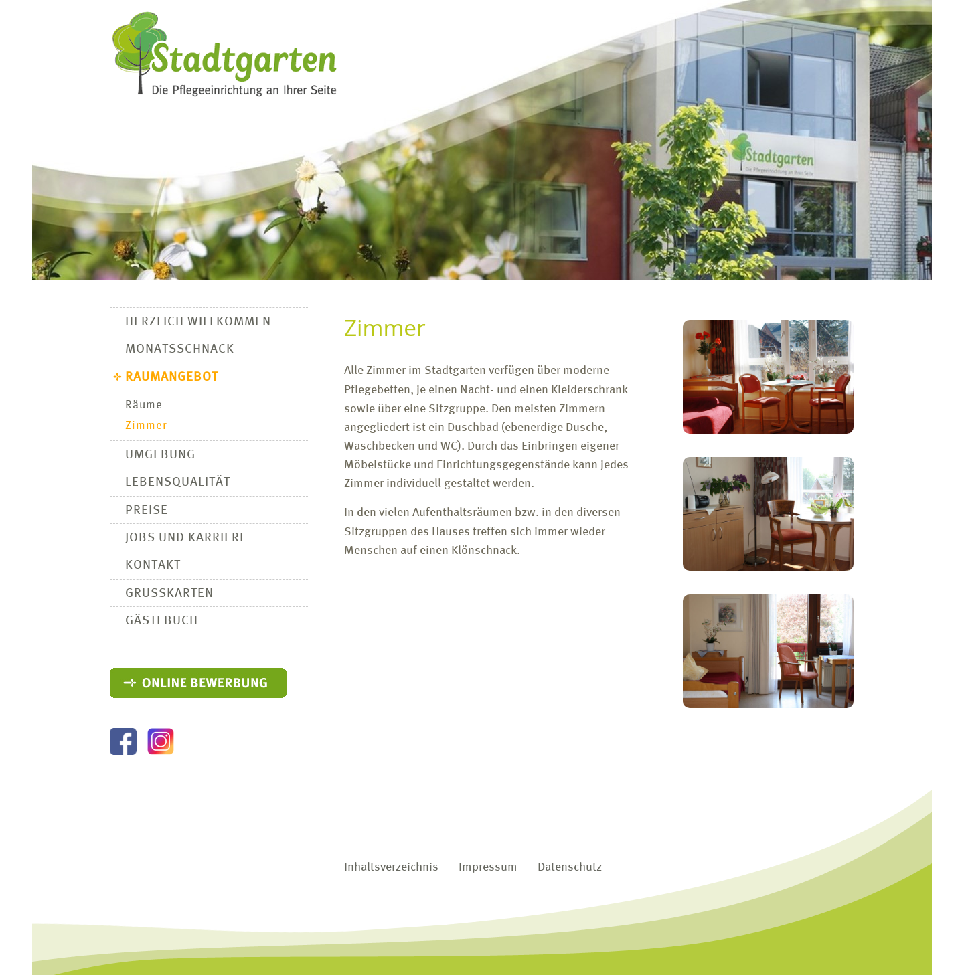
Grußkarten (169, 593)
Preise (146, 510)
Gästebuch (161, 621)
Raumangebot (171, 377)
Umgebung (160, 455)
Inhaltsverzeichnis (391, 867)
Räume (144, 405)
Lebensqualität (177, 482)
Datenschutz (570, 867)
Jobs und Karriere (186, 538)
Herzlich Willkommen (198, 322)
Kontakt (153, 565)
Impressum (488, 867)
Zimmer (146, 426)
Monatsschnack (179, 349)
